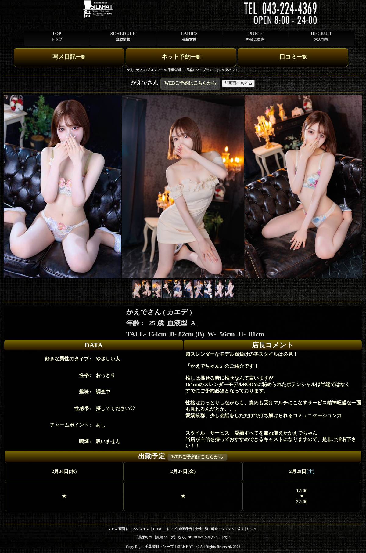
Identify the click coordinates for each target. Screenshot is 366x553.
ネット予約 (181, 56)
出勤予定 (185, 529)
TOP (56, 36)
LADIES (189, 36)
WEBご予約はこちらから (190, 83)
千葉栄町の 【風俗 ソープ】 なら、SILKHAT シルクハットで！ (183, 537)
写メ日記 (68, 56)
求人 (240, 529)
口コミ (293, 56)
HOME (158, 529)
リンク (251, 529)
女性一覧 (201, 529)
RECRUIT (321, 36)
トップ (171, 529)
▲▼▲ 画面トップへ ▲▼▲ (128, 529)
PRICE (255, 36)
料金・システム (223, 529)
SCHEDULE (123, 36)
